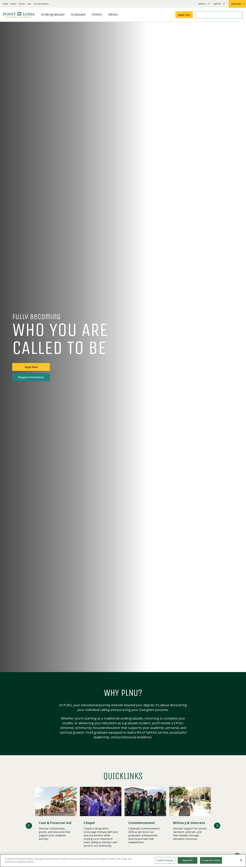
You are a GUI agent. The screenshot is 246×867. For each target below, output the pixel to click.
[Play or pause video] (231, 664)
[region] (123, 860)
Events (13, 4)
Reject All (187, 860)
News (5, 4)
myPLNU (219, 5)
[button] (29, 825)
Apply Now (31, 367)
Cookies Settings (165, 860)
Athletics (204, 5)
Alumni (22, 4)
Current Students (41, 4)
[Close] (241, 860)
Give (29, 4)
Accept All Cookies (211, 860)
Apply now (184, 14)
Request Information (31, 377)
